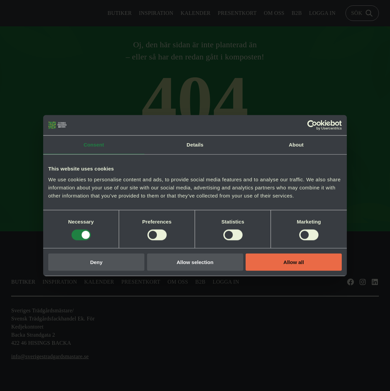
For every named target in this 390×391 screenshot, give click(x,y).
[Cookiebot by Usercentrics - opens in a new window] (312, 125)
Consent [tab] (94, 145)
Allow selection (194, 262)
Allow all (293, 262)
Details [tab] (195, 145)
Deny (96, 262)
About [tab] (296, 145)
